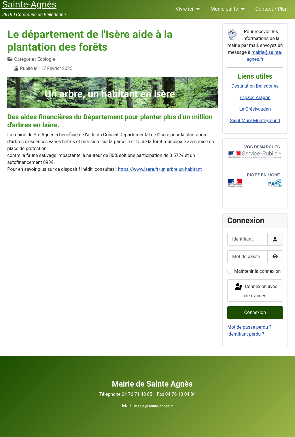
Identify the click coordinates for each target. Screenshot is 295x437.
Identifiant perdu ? (245, 334)
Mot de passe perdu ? (249, 327)
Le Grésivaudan (255, 109)
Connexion (255, 312)
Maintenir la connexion (257, 271)
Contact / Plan (271, 9)
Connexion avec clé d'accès (255, 290)
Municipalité (224, 9)
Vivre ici (184, 9)
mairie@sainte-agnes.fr (153, 406)
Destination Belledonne (255, 86)
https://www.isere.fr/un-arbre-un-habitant (160, 169)
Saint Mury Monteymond (255, 120)
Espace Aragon (255, 97)
